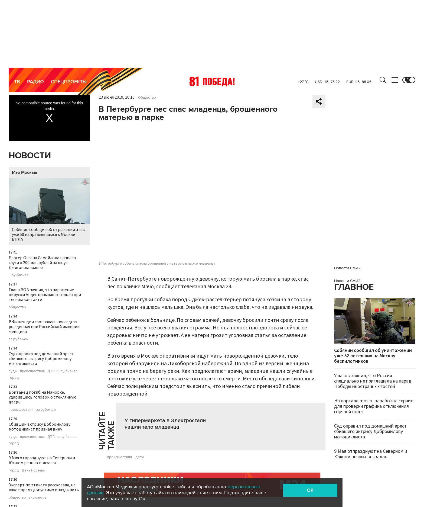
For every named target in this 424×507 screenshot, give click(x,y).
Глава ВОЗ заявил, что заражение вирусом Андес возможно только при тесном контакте (45, 295)
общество (17, 307)
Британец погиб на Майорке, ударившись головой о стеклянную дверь (42, 397)
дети (139, 457)
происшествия (32, 371)
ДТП (51, 371)
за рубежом (18, 339)
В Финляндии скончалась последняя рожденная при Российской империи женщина (44, 327)
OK (310, 490)
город (14, 378)
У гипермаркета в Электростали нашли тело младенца (165, 423)
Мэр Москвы (24, 172)
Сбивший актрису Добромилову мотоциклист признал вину (39, 426)
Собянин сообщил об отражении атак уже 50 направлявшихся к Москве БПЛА (49, 210)
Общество (147, 97)
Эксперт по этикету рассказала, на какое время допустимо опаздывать (44, 487)
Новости (30, 155)
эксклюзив (38, 497)
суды (13, 371)
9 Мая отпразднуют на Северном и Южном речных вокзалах (42, 460)
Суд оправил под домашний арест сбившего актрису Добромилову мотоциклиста (41, 359)
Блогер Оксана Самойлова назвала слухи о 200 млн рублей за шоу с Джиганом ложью (42, 263)
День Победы (33, 470)
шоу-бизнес (19, 275)
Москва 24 (212, 81)
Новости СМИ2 (347, 268)
